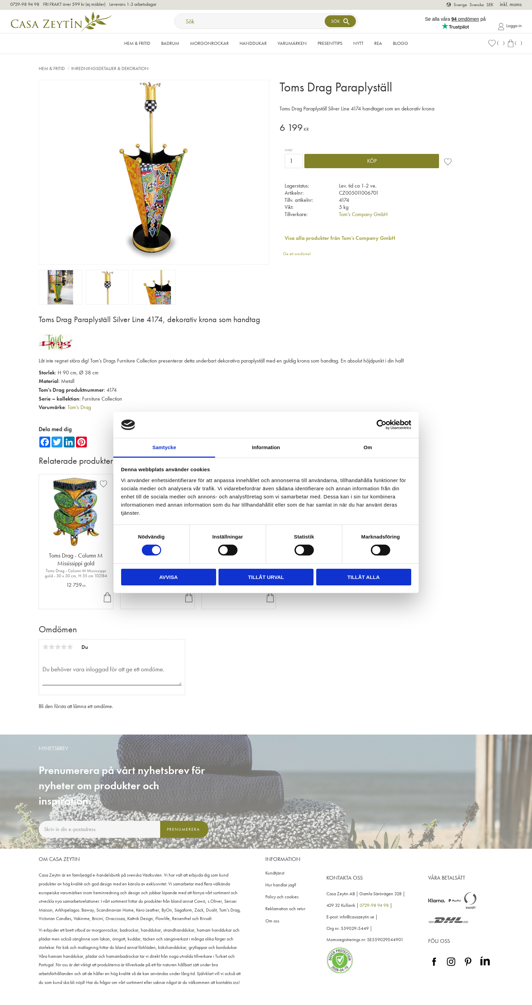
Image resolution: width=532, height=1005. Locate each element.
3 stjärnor (58, 647)
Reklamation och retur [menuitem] (285, 909)
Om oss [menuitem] (272, 921)
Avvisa (168, 577)
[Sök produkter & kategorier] (250, 21)
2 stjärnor (52, 647)
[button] (496, 43)
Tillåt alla (363, 577)
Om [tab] (367, 447)
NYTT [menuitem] (358, 43)
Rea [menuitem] (378, 43)
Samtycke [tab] (164, 447)
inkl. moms (511, 4)
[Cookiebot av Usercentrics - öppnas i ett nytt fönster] (381, 425)
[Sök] (340, 21)
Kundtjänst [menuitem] (274, 873)
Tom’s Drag (79, 407)
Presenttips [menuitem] (330, 43)
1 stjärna (45, 647)
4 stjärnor (64, 647)
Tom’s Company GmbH (363, 214)
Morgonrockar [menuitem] (209, 43)
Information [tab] (266, 447)
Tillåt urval (266, 577)
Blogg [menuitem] (400, 43)
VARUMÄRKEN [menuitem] (292, 43)
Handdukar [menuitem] (253, 43)
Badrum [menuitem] (170, 43)
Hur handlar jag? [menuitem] (280, 885)
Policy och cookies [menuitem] (282, 897)
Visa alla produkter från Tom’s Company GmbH (340, 238)
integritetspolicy (124, 844)
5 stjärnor (70, 647)
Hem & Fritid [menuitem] (137, 43)
